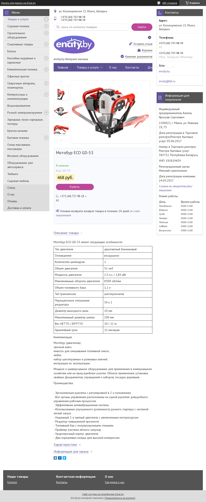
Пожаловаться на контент (120, 497)
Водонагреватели (18, 106)
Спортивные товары (20, 44)
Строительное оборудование (17, 35)
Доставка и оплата (19, 208)
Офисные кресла (18, 76)
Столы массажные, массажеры (18, 147)
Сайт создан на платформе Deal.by (103, 494)
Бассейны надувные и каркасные (21, 60)
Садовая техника (18, 26)
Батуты (11, 51)
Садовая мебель (18, 181)
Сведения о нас (114, 482)
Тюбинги (12, 174)
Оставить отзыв (142, 44)
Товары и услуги (17, 19)
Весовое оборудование (23, 156)
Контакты (132, 67)
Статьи (11, 188)
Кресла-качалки (17, 131)
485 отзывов (169, 2)
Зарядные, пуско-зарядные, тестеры (25, 122)
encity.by (164, 71)
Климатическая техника (22, 69)
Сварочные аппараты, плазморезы (21, 85)
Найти (142, 27)
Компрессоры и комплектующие (17, 97)
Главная (63, 67)
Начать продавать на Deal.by (18, 2)
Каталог (12, 482)
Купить (75, 187)
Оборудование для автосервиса (20, 165)
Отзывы (12, 201)
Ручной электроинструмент (24, 112)
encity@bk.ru (167, 81)
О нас (11, 194)
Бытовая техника (18, 138)
